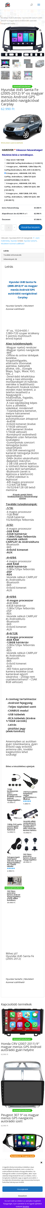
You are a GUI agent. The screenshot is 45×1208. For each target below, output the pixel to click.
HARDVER (22, 152)
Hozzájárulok (22, 1189)
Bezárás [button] (26, 1206)
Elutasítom (22, 1196)
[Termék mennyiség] (8, 227)
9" (34, 238)
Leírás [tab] (6, 251)
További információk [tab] (12, 255)
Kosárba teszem (30, 227)
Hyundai (14, 241)
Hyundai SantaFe (30, 241)
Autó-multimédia (15, 18)
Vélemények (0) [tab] (10, 259)
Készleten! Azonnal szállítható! (12, 243)
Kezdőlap (4, 18)
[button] (41, 1162)
